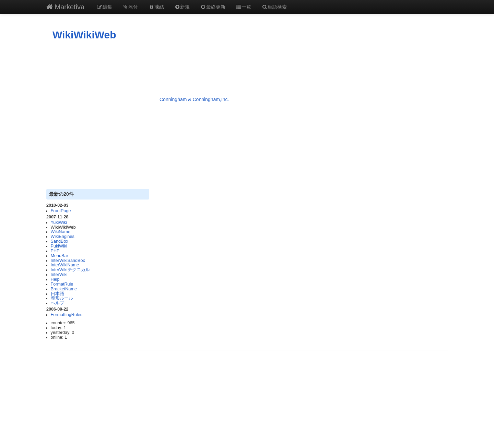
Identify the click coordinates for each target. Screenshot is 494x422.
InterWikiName (65, 265)
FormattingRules (66, 314)
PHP (55, 251)
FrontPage (61, 210)
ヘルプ (57, 303)
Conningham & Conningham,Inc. (194, 99)
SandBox (59, 241)
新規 (182, 7)
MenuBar (59, 255)
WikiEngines (62, 236)
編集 (104, 7)
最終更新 (212, 7)
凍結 (156, 7)
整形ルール (62, 298)
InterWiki (59, 274)
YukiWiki (59, 222)
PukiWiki (59, 246)
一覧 (243, 7)
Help (55, 279)
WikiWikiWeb (84, 34)
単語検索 (274, 7)
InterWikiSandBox (68, 260)
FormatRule (62, 284)
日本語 (57, 293)
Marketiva (65, 7)
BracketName (64, 289)
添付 (130, 7)
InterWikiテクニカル (70, 269)
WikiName (60, 231)
